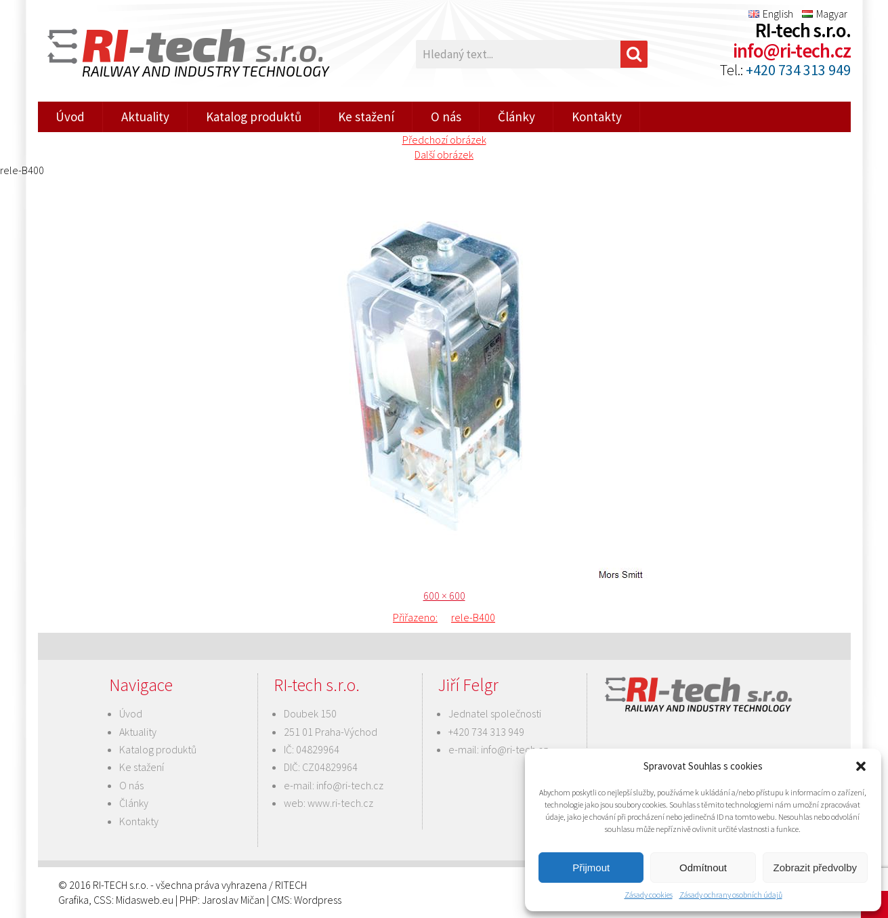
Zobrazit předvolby (815, 867)
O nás (446, 116)
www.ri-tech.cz (340, 803)
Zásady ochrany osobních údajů (730, 895)
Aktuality (145, 116)
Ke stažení (366, 116)
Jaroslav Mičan (233, 899)
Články (516, 116)
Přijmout (591, 867)
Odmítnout (703, 867)
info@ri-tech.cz (792, 51)
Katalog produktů (253, 116)
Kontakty (597, 116)
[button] (861, 766)
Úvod (70, 116)
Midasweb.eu (144, 899)
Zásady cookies (649, 895)
